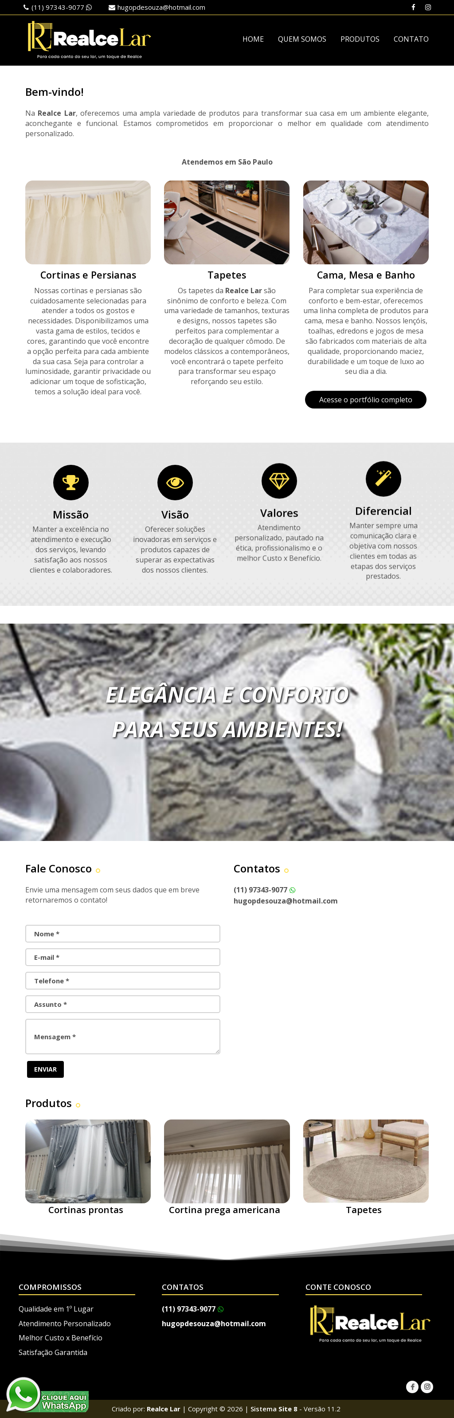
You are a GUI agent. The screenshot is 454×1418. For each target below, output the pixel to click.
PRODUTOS (360, 39)
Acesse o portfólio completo (365, 400)
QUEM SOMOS (302, 39)
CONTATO (411, 39)
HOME (253, 39)
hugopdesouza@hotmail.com (161, 7)
